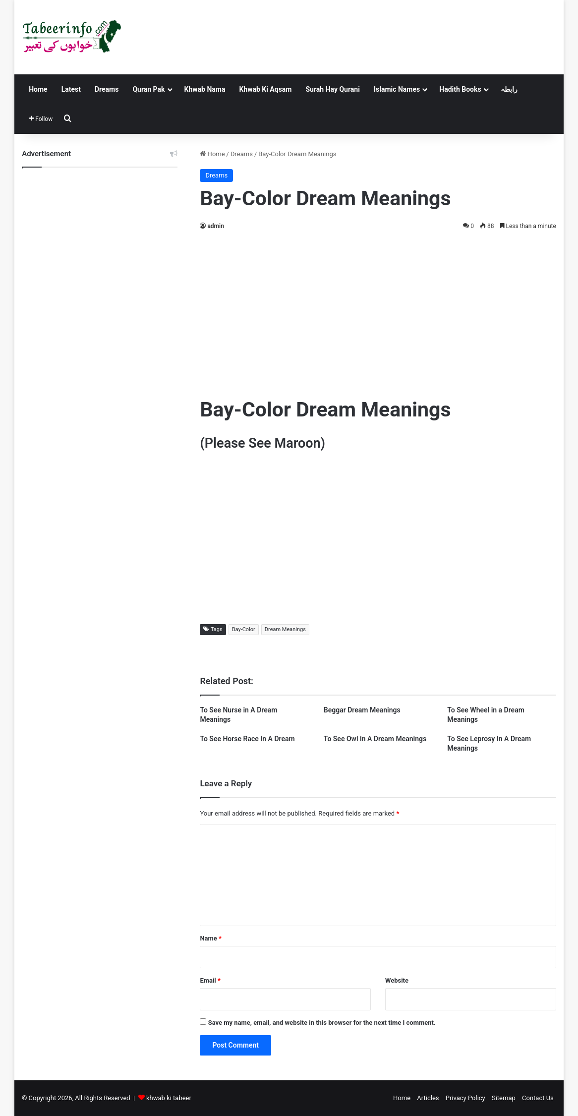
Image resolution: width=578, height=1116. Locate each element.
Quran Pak (148, 89)
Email (210, 980)
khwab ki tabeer (168, 1098)
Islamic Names (397, 89)
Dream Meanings (285, 629)
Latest (71, 89)
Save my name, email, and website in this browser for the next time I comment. (322, 1022)
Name (211, 938)
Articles (428, 1098)
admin (215, 226)
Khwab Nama (205, 89)
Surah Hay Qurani (332, 89)
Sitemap (504, 1098)
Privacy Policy (465, 1098)
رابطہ (509, 89)
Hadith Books (460, 89)
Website (396, 980)
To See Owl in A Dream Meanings (375, 739)
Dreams (106, 89)
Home (38, 89)
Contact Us (538, 1098)
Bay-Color (243, 629)
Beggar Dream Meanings (362, 710)
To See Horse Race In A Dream (247, 739)
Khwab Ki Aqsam (265, 89)
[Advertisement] (378, 311)
